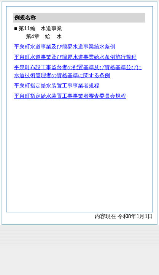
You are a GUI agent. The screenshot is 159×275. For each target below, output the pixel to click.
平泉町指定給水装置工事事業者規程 (56, 85)
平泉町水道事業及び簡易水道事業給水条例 (64, 47)
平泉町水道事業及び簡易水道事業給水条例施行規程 (75, 57)
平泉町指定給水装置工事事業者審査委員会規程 (70, 96)
